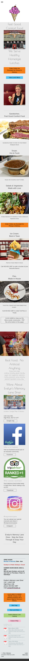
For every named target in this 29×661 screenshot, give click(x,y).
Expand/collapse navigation (14, 2)
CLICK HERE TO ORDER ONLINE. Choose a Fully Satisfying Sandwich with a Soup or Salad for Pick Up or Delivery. (14, 597)
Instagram (10, 526)
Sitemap (8, 653)
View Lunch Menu (14, 77)
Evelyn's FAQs (14, 620)
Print (3, 653)
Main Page (14, 605)
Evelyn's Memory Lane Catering (14, 615)
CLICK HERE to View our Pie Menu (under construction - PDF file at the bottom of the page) (14, 320)
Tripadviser (10, 490)
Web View (25, 654)
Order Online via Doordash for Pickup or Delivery (14, 225)
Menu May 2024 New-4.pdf (15, 630)
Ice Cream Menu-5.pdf (14, 635)
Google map (10, 421)
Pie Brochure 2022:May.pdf (15, 643)
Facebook (10, 454)
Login (26, 653)
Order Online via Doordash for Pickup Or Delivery (14, 70)
